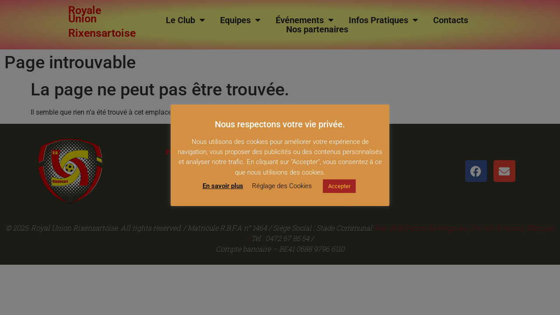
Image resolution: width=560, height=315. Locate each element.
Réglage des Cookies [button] (282, 186)
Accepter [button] (339, 186)
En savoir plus (223, 186)
